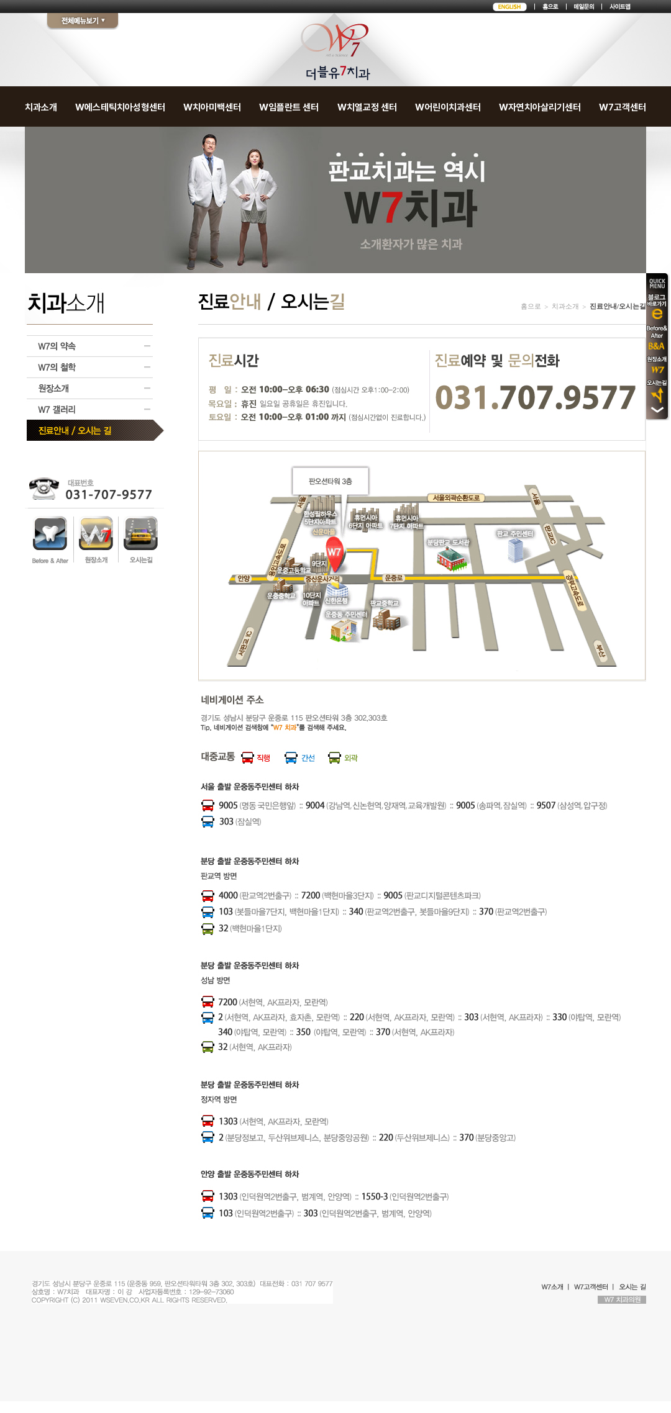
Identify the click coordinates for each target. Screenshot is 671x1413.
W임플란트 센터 (289, 107)
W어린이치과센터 (448, 107)
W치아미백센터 (212, 107)
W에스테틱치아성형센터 (120, 107)
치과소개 (41, 107)
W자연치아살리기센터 (540, 107)
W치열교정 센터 (367, 107)
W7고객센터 (622, 107)
